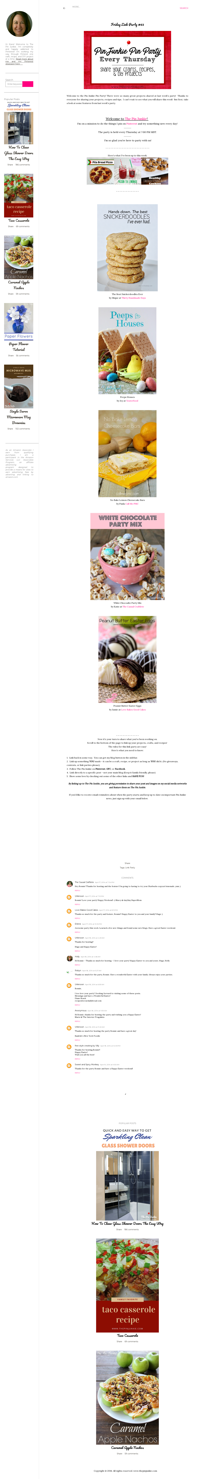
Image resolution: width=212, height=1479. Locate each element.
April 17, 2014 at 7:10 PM (94, 896)
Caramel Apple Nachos (127, 1447)
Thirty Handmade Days (134, 297)
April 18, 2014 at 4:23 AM (94, 938)
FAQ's (147, 7)
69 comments (131, 1341)
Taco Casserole (127, 1335)
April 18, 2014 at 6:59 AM (94, 984)
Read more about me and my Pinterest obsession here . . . (19, 61)
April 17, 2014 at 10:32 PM (92, 924)
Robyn (78, 970)
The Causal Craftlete (84, 882)
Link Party (130, 867)
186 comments (131, 1229)
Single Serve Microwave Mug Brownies (19, 417)
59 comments (131, 1453)
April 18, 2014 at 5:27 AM (91, 971)
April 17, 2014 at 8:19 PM (108, 910)
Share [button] (127, 863)
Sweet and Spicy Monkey (87, 1064)
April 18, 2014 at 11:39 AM (97, 1011)
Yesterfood (132, 400)
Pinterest (86, 7)
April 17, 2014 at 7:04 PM (104, 882)
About (138, 7)
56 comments (22, 355)
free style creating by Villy (87, 1045)
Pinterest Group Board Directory (113, 7)
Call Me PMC (132, 503)
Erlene (78, 924)
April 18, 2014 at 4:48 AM (90, 957)
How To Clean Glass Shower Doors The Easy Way (127, 1223)
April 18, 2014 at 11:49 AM (95, 1027)
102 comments (22, 429)
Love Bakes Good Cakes (133, 709)
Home (75, 7)
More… (165, 7)
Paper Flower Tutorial (18, 346)
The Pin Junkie (136, 119)
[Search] (184, 8)
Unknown (79, 896)
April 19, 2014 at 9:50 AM (109, 1065)
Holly (77, 956)
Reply (77, 890)
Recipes (155, 7)
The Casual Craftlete (133, 606)
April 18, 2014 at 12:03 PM (110, 1046)
